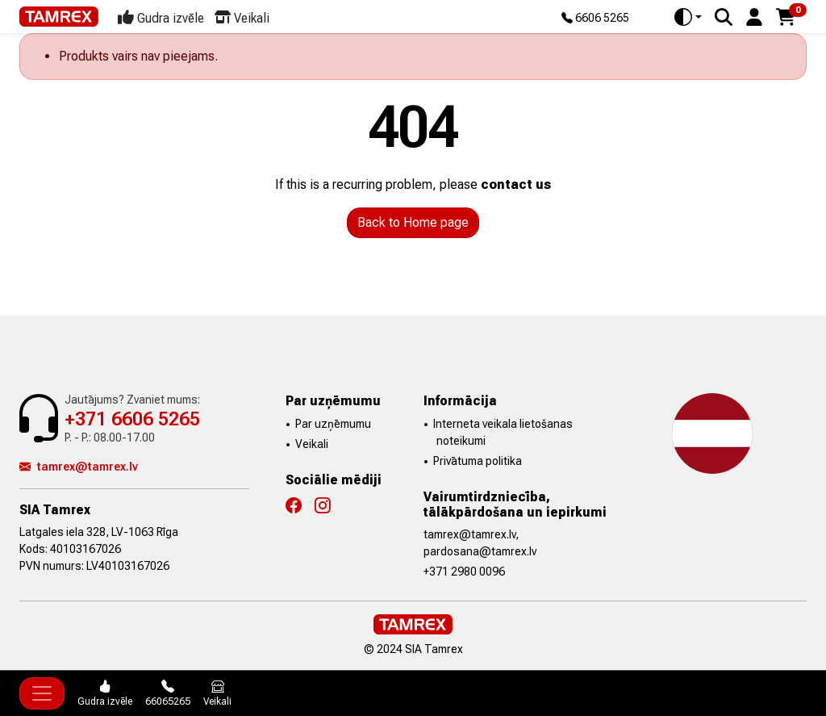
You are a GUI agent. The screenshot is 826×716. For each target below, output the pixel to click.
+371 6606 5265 (132, 419)
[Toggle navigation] (42, 693)
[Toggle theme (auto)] (688, 17)
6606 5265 (595, 18)
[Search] (723, 17)
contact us (516, 184)
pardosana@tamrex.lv (479, 551)
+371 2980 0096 (464, 571)
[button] (754, 15)
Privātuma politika (477, 460)
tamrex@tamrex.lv (78, 466)
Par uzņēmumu (333, 423)
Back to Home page (413, 222)
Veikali (311, 444)
